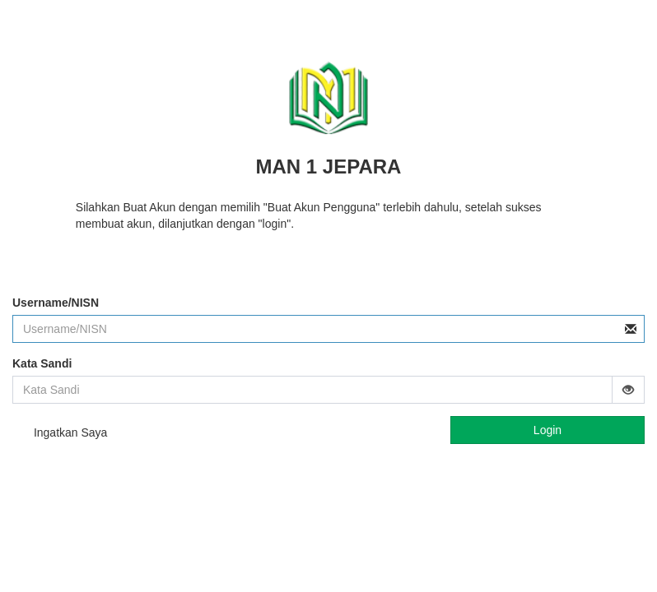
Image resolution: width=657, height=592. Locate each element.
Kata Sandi (42, 363)
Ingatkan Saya (59, 434)
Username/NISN (55, 302)
